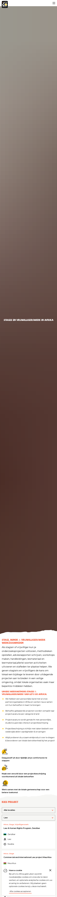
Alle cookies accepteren (20, 891)
